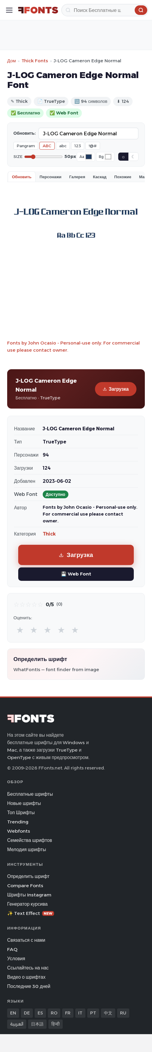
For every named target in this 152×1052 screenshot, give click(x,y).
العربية (16, 1024)
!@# (93, 145)
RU (123, 1013)
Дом (11, 60)
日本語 (37, 1024)
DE (27, 1013)
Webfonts (18, 831)
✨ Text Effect (30, 913)
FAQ (12, 949)
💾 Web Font (76, 574)
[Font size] (43, 156)
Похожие (122, 176)
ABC (47, 145)
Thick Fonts (35, 60)
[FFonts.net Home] (38, 10)
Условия (16, 958)
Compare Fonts (25, 885)
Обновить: (24, 133)
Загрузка (116, 389)
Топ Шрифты (21, 812)
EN (13, 1013)
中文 (108, 1013)
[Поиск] (104, 10)
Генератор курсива (27, 904)
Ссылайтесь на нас (28, 968)
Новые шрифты (24, 803)
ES (40, 1013)
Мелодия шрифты (26, 849)
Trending (17, 822)
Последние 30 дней (28, 986)
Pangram (26, 145)
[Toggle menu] (9, 10)
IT (80, 1013)
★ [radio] (20, 630)
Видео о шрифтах (26, 977)
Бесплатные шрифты (30, 794)
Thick (49, 534)
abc (63, 145)
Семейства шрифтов (29, 840)
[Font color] (88, 156)
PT (93, 1013)
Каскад (99, 176)
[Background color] (108, 156)
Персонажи (50, 176)
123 (77, 145)
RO (54, 1013)
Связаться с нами (26, 940)
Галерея (77, 176)
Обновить (21, 176)
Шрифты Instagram (29, 895)
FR (67, 1013)
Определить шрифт (28, 876)
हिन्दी (55, 1024)
